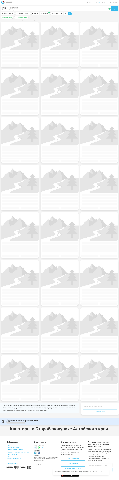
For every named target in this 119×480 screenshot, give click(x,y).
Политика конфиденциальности (18, 452)
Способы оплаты (12, 463)
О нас (8, 445)
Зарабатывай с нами (14, 459)
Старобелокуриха (25, 20)
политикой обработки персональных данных (86, 473)
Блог (89, 2)
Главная (3, 20)
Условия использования (15, 450)
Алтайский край (15, 20)
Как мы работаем (13, 447)
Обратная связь (12, 454)
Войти (104, 2)
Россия (8, 20)
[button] (23, 13)
